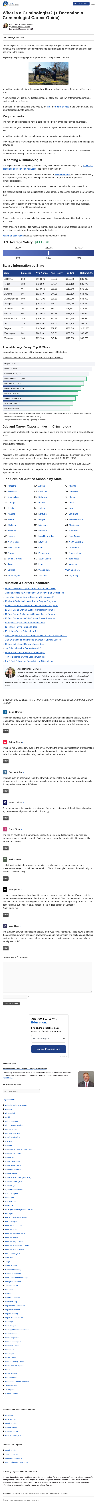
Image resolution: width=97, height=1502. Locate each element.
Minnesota (41, 525)
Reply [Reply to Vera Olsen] (5, 948)
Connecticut (11, 497)
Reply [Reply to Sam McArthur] (5, 791)
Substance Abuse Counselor (17, 1382)
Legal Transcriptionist (14, 1318)
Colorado (71, 491)
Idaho (69, 503)
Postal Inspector (12, 1338)
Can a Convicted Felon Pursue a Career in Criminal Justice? (33, 640)
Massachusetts (74, 519)
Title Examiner (11, 1386)
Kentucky (40, 514)
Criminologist (10, 1185)
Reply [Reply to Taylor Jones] (5, 878)
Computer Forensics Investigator (18, 1149)
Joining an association (13, 236)
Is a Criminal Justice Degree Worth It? (23, 648)
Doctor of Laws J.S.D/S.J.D (16, 1462)
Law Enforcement (12, 1298)
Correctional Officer (13, 1165)
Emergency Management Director (19, 1209)
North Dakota (12, 547)
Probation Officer (12, 1346)
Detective (9, 1205)
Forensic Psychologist (14, 1241)
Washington (42, 570)
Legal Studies (11, 1423)
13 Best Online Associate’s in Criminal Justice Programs (31, 605)
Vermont (71, 564)
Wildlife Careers (11, 1394)
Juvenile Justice (11, 1285)
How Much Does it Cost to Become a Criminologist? (29, 597)
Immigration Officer (13, 1281)
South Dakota (42, 559)
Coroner (8, 1145)
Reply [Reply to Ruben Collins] (5, 818)
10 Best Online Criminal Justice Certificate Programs (30, 610)
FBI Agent (9, 1213)
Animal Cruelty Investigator (16, 1105)
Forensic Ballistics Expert (15, 1233)
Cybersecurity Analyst (14, 1189)
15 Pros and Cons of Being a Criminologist (25, 652)
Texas (8, 564)
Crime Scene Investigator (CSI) (18, 1177)
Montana (40, 531)
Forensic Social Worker (14, 1249)
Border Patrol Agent (13, 1133)
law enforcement (62, 174)
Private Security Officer (14, 1362)
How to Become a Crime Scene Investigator (25, 657)
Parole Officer (11, 1334)
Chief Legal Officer (13, 1137)
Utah (38, 564)
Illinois (9, 508)
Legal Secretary (11, 1314)
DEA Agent (9, 1197)
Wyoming (71, 575)
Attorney (8, 1109)
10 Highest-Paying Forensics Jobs (21, 627)
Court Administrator (13, 1169)
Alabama (10, 486)
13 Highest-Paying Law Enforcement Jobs (25, 623)
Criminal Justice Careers (20, 27)
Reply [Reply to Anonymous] (5, 914)
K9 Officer (9, 1289)
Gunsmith (9, 1257)
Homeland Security (13, 1269)
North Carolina (74, 542)
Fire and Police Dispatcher (16, 1217)
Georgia (9, 503)
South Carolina (13, 559)
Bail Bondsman (11, 1121)
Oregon (9, 553)
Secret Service (62, 107)
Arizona (70, 486)
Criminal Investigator (13, 1181)
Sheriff (8, 1370)
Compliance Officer (13, 1153)
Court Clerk (10, 1157)
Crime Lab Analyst (12, 1161)
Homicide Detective (13, 1273)
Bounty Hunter (11, 1129)
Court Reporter (11, 1173)
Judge (7, 1261)
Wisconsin (41, 575)
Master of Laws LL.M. (14, 1458)
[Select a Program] (48, 1039)
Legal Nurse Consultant (15, 1306)
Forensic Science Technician (17, 1245)
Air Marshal (10, 1113)
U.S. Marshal (10, 1201)
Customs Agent (11, 1193)
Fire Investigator (12, 1221)
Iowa (69, 508)
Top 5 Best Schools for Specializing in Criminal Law (29, 661)
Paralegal (9, 1322)
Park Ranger (10, 1326)
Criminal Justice (11, 1431)
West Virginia (12, 575)
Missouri (10, 531)
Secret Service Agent (14, 1366)
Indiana (39, 508)
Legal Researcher (12, 1310)
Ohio (38, 547)
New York (40, 542)
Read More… (8, 1078)
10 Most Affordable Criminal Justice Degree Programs (30, 601)
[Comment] (47, 977)
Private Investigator (13, 1342)
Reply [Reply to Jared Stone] (5, 848)
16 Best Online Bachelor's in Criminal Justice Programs (31, 614)
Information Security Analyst (16, 1277)
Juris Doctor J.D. (12, 1454)
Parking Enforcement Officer (17, 1330)
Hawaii (39, 503)
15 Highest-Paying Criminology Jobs (22, 631)
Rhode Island (73, 553)
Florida (70, 497)
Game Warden (11, 1265)
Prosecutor (9, 1350)
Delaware (40, 497)
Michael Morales (27, 24)
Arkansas (10, 491)
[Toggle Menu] (93, 4)
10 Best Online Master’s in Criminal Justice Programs (30, 618)
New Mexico (12, 542)
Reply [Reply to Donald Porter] (5, 731)
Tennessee (72, 559)
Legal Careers (9, 1099)
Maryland (40, 519)
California (40, 491)
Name (30, 997)
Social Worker (11, 1374)
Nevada (9, 536)
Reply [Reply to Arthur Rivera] (5, 761)
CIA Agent (9, 1141)
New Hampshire (44, 536)
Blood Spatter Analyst (14, 1125)
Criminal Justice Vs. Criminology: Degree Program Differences (34, 593)
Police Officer (10, 1358)
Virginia (9, 570)
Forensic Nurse (11, 1237)
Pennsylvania (42, 553)
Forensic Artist (11, 1229)
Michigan (10, 525)
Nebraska (71, 531)
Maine (9, 519)
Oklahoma (72, 547)
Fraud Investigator (12, 1253)
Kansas (9, 514)
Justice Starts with (44, 1020)
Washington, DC (72, 570)
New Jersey (72, 536)
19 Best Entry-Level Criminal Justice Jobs (24, 644)
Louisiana (71, 514)
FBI (48, 107)
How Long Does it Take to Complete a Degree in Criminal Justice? (36, 635)
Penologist (9, 1354)
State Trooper (11, 1378)
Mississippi (72, 525)
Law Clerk (9, 1294)
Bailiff (7, 1117)
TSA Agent (9, 1390)
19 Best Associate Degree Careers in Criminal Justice (30, 588)
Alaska (39, 486)
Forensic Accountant (13, 1225)
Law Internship (11, 1302)
